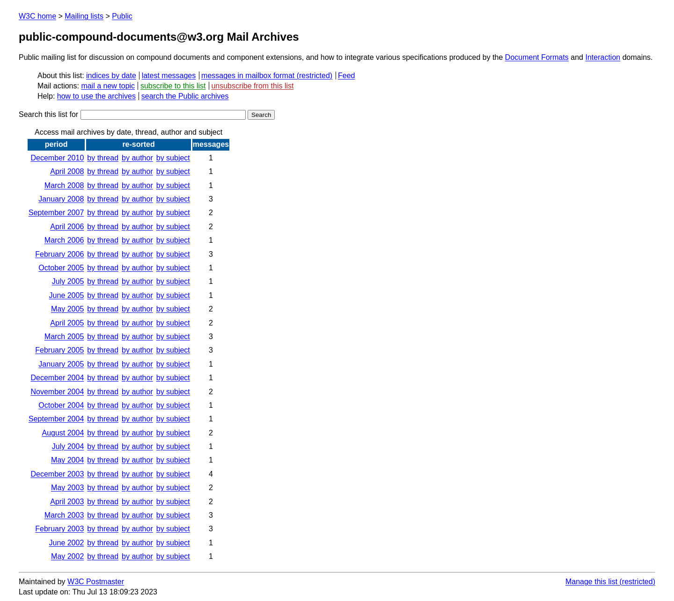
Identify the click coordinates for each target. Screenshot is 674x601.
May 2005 (67, 309)
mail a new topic (108, 86)
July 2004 (68, 446)
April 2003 (67, 502)
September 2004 (56, 419)
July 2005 (68, 281)
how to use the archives (96, 96)
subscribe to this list (173, 86)
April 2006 (67, 227)
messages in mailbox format (247, 76)
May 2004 (67, 460)
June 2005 (66, 295)
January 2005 (61, 364)
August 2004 (63, 433)
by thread (102, 158)
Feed (346, 76)
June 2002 (66, 543)
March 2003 (64, 515)
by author (137, 158)
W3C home (37, 16)
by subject (173, 158)
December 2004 (57, 378)
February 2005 (59, 350)
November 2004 (57, 392)
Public (122, 16)
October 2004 (61, 405)
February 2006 (59, 254)
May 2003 (67, 488)
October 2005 (61, 268)
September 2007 (56, 213)
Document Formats (537, 57)
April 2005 (67, 323)
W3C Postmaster (95, 582)
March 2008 (64, 185)
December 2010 (57, 158)
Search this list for (132, 114)
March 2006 (64, 240)
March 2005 (64, 336)
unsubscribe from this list (252, 86)
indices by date (111, 76)
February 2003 (59, 529)
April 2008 (67, 171)
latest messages (169, 76)
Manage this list (591, 582)
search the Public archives (185, 96)
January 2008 (61, 199)
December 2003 (57, 474)
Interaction (602, 57)
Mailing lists (84, 16)
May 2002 (67, 556)
